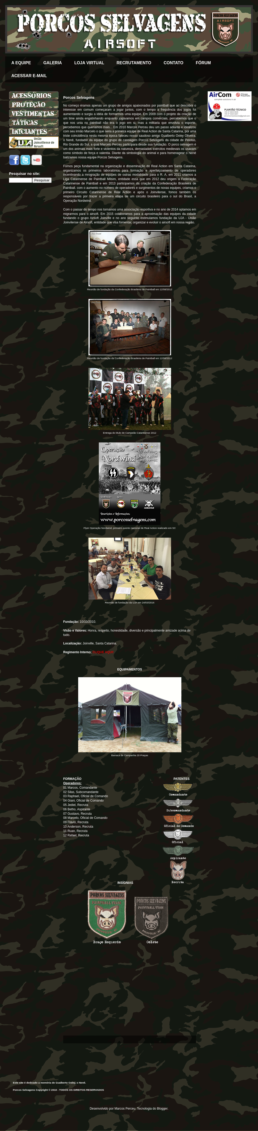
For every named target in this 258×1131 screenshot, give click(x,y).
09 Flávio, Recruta (75, 822)
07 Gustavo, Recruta (77, 813)
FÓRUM (203, 63)
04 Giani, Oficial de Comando (83, 800)
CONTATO (173, 63)
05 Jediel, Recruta (75, 805)
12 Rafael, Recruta (76, 835)
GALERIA (52, 63)
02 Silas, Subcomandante (81, 792)
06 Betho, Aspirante (76, 809)
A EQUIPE (21, 63)
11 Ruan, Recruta (75, 831)
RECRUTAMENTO (134, 63)
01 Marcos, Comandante (80, 787)
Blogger (162, 1108)
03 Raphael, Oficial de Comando (85, 796)
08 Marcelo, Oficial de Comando (85, 818)
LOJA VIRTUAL (89, 63)
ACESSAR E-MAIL (29, 76)
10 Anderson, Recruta (78, 826)
